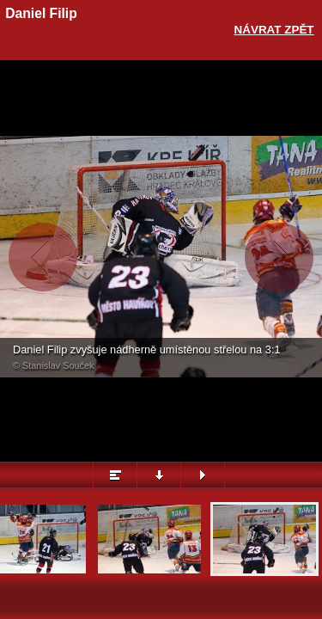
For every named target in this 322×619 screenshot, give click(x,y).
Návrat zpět (274, 29)
